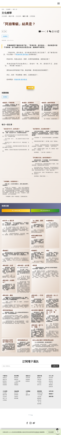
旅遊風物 (28, 379)
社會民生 (16, 396)
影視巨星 (51, 386)
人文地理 (39, 383)
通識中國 (39, 375)
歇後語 (5, 36)
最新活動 (51, 396)
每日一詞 (15, 9)
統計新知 (39, 381)
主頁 (3, 9)
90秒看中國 (39, 393)
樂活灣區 (16, 375)
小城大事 (51, 383)
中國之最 (39, 379)
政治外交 (16, 393)
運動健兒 (51, 384)
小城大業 (39, 396)
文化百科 (18, 16)
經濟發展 (16, 394)
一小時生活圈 (17, 381)
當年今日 (39, 384)
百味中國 (28, 377)
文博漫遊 (32, 16)
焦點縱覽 (16, 391)
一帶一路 (39, 401)
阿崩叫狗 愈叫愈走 (22, 54)
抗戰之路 (39, 400)
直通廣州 (16, 383)
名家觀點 (28, 391)
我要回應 (30, 87)
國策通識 (39, 398)
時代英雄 (51, 377)
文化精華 (8, 9)
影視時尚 (28, 381)
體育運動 (16, 398)
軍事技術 (5, 383)
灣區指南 (16, 384)
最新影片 (51, 393)
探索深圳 (16, 379)
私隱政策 (37, 432)
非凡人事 (51, 375)
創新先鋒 (51, 381)
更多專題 (39, 403)
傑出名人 (51, 379)
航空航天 (5, 381)
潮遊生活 (28, 375)
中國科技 (5, 375)
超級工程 (5, 379)
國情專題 (39, 391)
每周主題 (51, 391)
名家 (27, 393)
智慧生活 (5, 377)
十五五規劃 (39, 394)
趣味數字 (39, 377)
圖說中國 (11, 16)
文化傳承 (4, 16)
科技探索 (5, 384)
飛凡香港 (16, 377)
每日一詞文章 (7, 125)
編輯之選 (28, 394)
